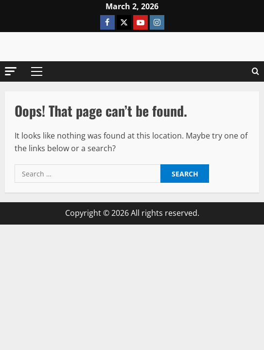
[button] (11, 71)
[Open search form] (255, 71)
